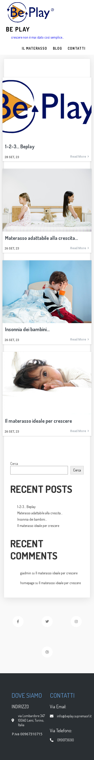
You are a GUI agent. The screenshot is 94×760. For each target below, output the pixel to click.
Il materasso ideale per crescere (38, 525)
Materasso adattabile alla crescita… (39, 513)
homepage (27, 583)
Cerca (14, 463)
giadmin (25, 573)
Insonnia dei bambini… (32, 519)
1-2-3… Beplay (26, 506)
